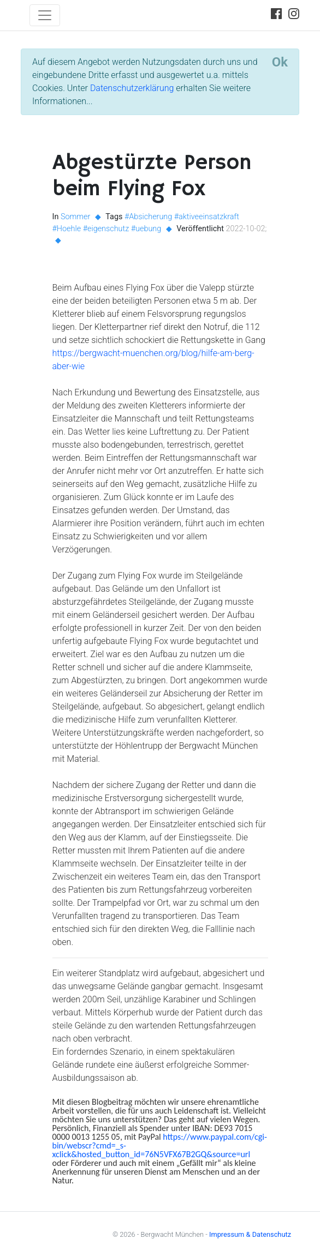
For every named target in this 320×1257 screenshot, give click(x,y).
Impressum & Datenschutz (250, 1234)
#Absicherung (148, 216)
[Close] (280, 62)
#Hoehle (66, 228)
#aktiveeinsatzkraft (206, 216)
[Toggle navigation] (44, 15)
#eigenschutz (106, 228)
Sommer (75, 216)
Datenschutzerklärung (132, 88)
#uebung (146, 228)
